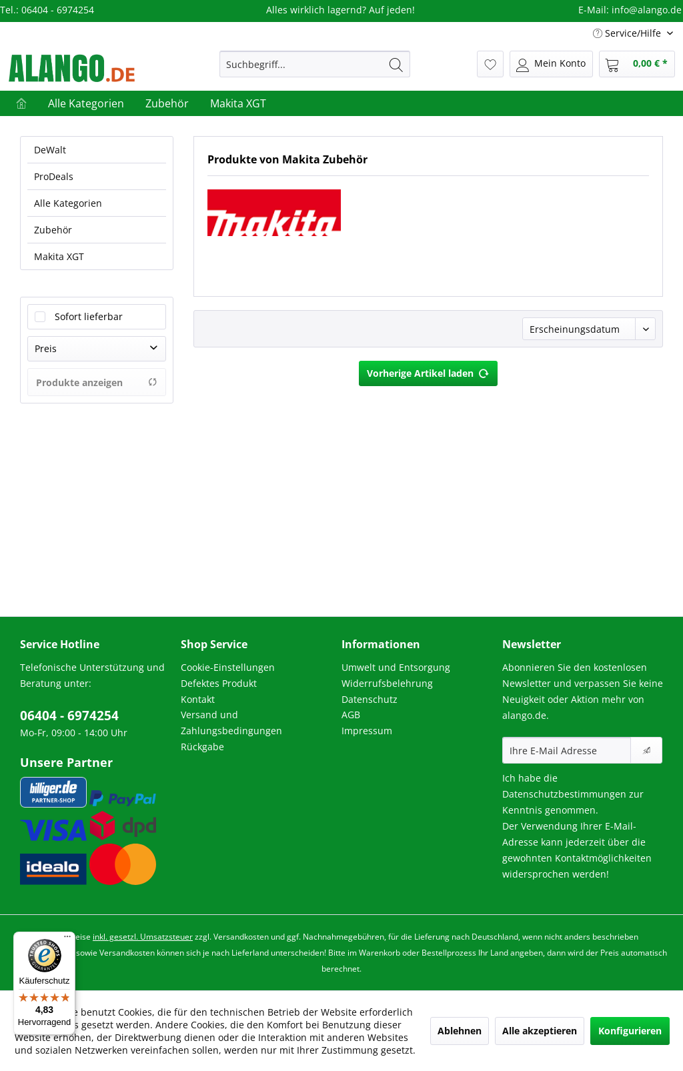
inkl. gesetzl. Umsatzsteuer (143, 936)
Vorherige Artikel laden (428, 371)
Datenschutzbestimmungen (564, 794)
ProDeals (53, 176)
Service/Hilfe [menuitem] (628, 33)
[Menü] (67, 940)
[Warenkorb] (637, 64)
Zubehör (53, 229)
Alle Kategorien (68, 203)
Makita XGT (59, 256)
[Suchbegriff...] (315, 64)
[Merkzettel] (490, 64)
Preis (46, 348)
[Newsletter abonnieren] (646, 750)
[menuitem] (315, 64)
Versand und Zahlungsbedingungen (231, 722)
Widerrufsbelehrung (387, 683)
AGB (351, 714)
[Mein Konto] (551, 64)
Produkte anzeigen (96, 382)
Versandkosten (241, 936)
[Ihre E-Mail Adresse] (566, 750)
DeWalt (50, 149)
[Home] (21, 103)
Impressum (367, 730)
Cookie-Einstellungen (228, 667)
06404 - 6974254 (69, 715)
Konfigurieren (630, 1030)
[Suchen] (396, 64)
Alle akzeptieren (539, 1030)
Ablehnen (460, 1030)
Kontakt (198, 699)
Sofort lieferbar (89, 316)
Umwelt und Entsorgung (396, 667)
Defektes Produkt (219, 683)
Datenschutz (370, 699)
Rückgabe (202, 746)
